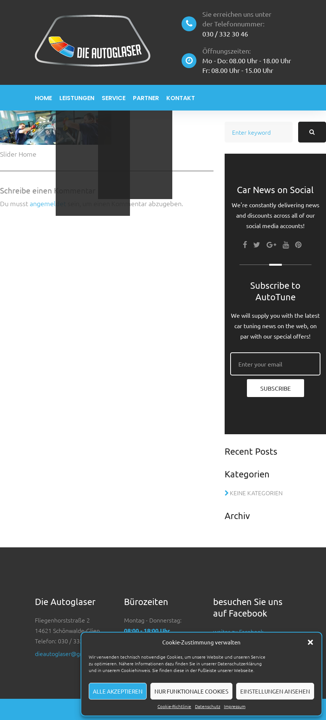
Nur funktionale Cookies (191, 691)
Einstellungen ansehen (275, 691)
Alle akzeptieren (118, 691)
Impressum (234, 706)
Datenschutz (207, 706)
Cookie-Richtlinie (174, 706)
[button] (310, 642)
